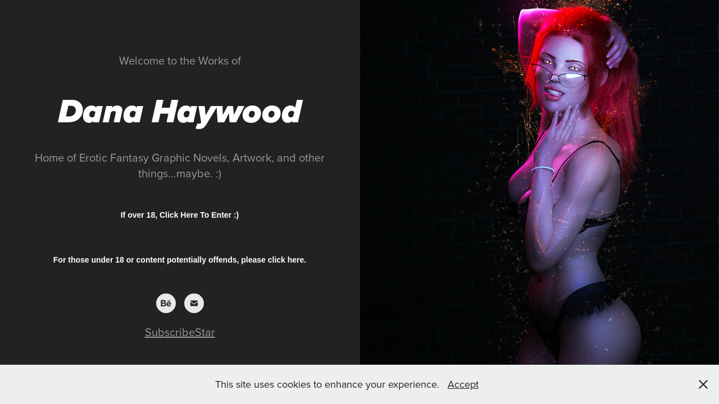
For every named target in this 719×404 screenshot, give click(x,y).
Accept (463, 384)
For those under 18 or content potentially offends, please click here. (179, 259)
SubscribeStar (180, 332)
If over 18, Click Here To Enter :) (180, 214)
